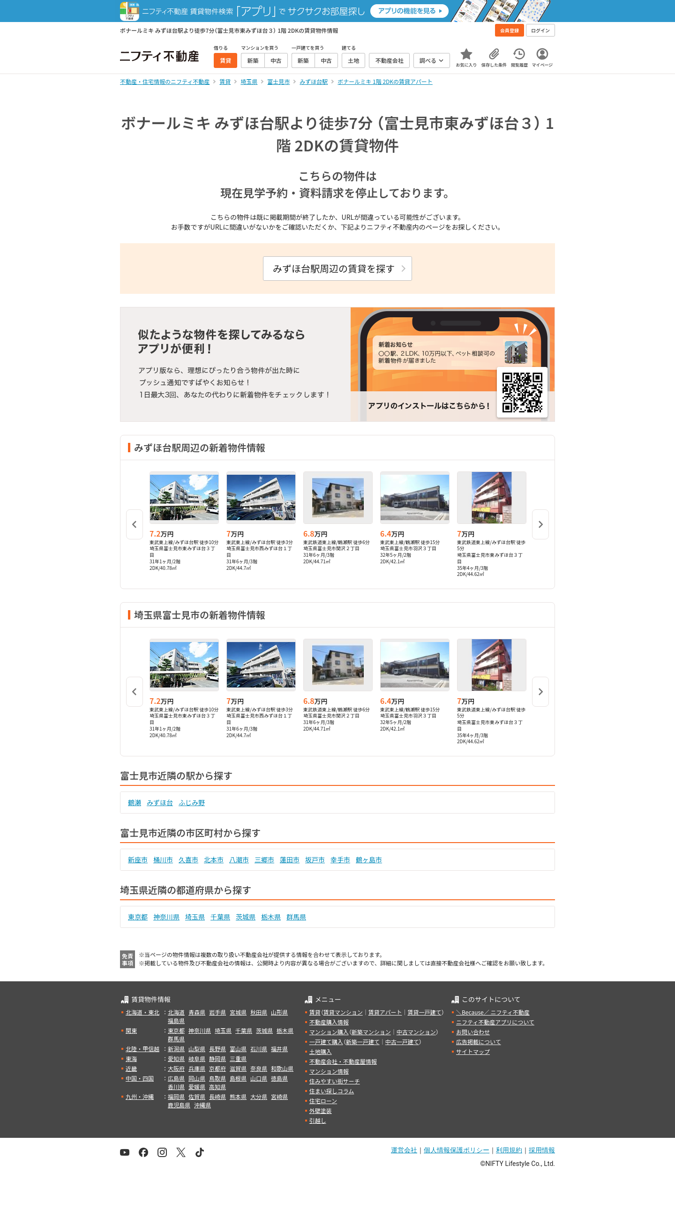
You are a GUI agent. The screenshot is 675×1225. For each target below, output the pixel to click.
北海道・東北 (142, 1012)
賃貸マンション (343, 1012)
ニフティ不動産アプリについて (495, 1022)
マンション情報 (329, 1071)
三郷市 (264, 859)
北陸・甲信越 (142, 1049)
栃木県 (271, 916)
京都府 (217, 1068)
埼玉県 (195, 916)
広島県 (176, 1078)
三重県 (238, 1058)
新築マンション (371, 1032)
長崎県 (217, 1096)
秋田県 (258, 1012)
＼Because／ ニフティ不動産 (493, 1012)
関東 (131, 1030)
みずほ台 (160, 802)
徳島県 (279, 1078)
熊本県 (238, 1096)
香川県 (176, 1087)
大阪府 (176, 1068)
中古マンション (416, 1032)
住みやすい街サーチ (334, 1081)
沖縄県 (202, 1105)
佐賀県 (196, 1096)
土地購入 (320, 1051)
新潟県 (176, 1049)
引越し (317, 1120)
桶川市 (163, 859)
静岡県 (217, 1058)
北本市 (214, 859)
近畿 (131, 1068)
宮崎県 (279, 1096)
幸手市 (340, 859)
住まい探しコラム (331, 1091)
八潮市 (239, 859)
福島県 (176, 1020)
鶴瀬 (134, 802)
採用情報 (542, 1150)
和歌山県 (282, 1068)
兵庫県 (196, 1068)
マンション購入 (329, 1032)
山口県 (258, 1078)
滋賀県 (238, 1068)
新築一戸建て (363, 1042)
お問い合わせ (473, 1032)
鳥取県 (217, 1078)
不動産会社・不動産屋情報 (343, 1061)
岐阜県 (196, 1058)
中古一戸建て (402, 1042)
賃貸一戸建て (424, 1012)
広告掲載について (478, 1042)
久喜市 (188, 859)
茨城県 (245, 916)
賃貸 (315, 1012)
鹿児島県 (179, 1105)
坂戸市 (315, 859)
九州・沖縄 (140, 1096)
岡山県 (196, 1078)
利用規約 (509, 1150)
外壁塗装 (320, 1110)
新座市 (138, 859)
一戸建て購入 (326, 1042)
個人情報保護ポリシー (456, 1150)
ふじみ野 (192, 802)
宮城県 (238, 1012)
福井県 (279, 1049)
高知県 (217, 1087)
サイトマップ (473, 1051)
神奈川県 (166, 916)
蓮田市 (290, 859)
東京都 (138, 916)
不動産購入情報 (329, 1022)
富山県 (238, 1049)
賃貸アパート (385, 1012)
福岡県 (176, 1096)
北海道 (176, 1012)
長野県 (217, 1049)
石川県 (258, 1049)
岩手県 (217, 1012)
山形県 (279, 1012)
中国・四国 (140, 1078)
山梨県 (196, 1049)
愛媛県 (196, 1087)
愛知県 (176, 1058)
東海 (131, 1058)
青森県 (196, 1012)
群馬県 (296, 916)
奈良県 (258, 1068)
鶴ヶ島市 (369, 859)
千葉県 (220, 916)
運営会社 (404, 1150)
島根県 (238, 1078)
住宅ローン (323, 1101)
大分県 (258, 1096)
